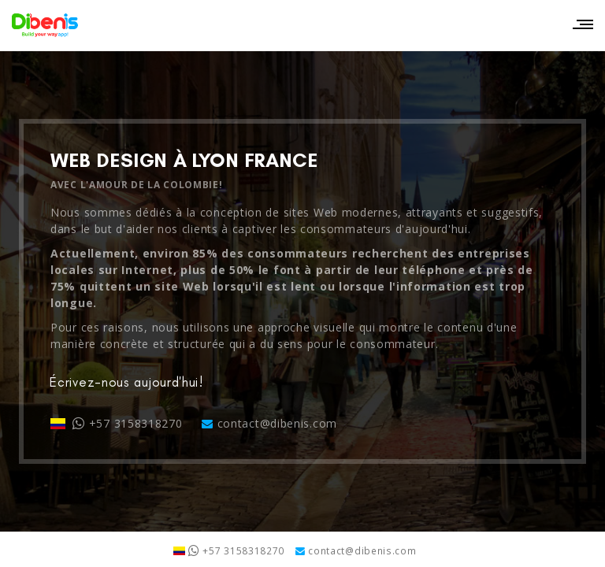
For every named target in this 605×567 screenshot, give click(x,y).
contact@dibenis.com (269, 423)
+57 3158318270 (116, 423)
